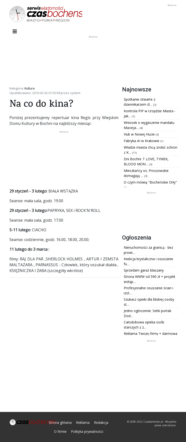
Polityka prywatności (87, 431)
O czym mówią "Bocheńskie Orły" (150, 182)
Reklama (83, 422)
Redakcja (101, 422)
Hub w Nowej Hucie (140, 134)
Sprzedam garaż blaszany (144, 270)
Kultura (29, 88)
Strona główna (60, 422)
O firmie (60, 431)
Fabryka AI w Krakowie (142, 140)
